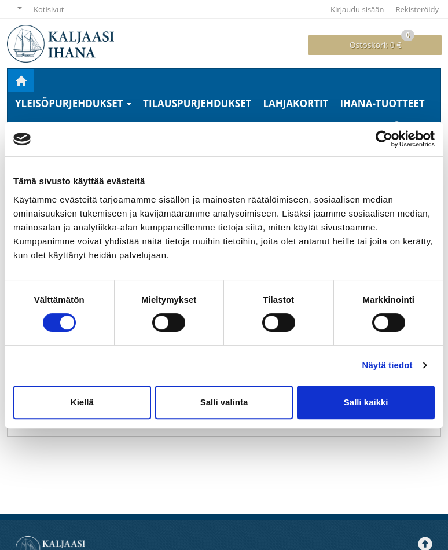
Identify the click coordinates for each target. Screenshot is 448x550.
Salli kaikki (366, 402)
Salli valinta (224, 402)
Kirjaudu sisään (357, 9)
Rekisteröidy (417, 9)
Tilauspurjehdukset (197, 103)
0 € (382, 42)
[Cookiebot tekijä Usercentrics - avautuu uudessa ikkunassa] (384, 139)
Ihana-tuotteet (382, 103)
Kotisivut (49, 9)
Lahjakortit (295, 103)
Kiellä (82, 402)
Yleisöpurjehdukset (73, 103)
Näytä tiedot (387, 365)
